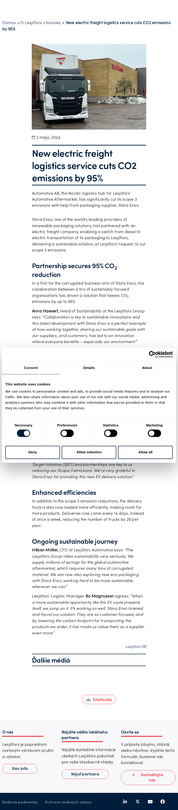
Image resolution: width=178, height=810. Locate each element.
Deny (32, 452)
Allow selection (89, 452)
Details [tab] (89, 368)
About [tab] (147, 368)
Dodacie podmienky (20, 802)
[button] (99, 699)
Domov (9, 22)
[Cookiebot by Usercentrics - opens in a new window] (152, 354)
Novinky (53, 22)
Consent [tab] (31, 368)
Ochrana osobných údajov (68, 802)
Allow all (145, 452)
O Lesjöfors (31, 22)
